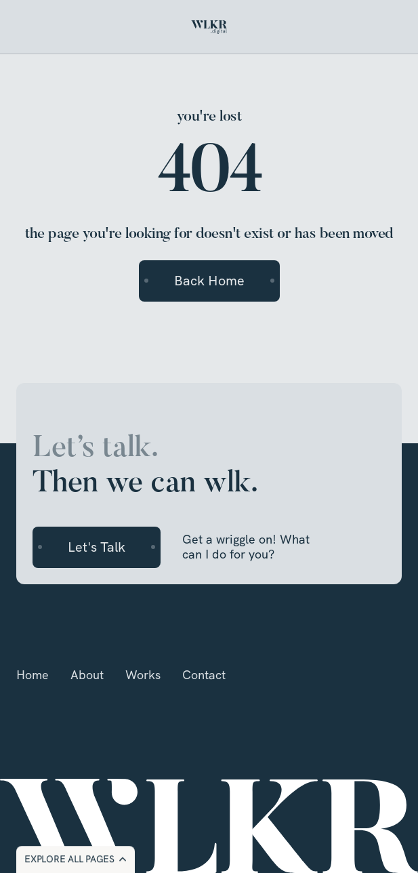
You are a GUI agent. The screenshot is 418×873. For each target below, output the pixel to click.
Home (32, 675)
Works (143, 675)
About (87, 675)
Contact (204, 675)
